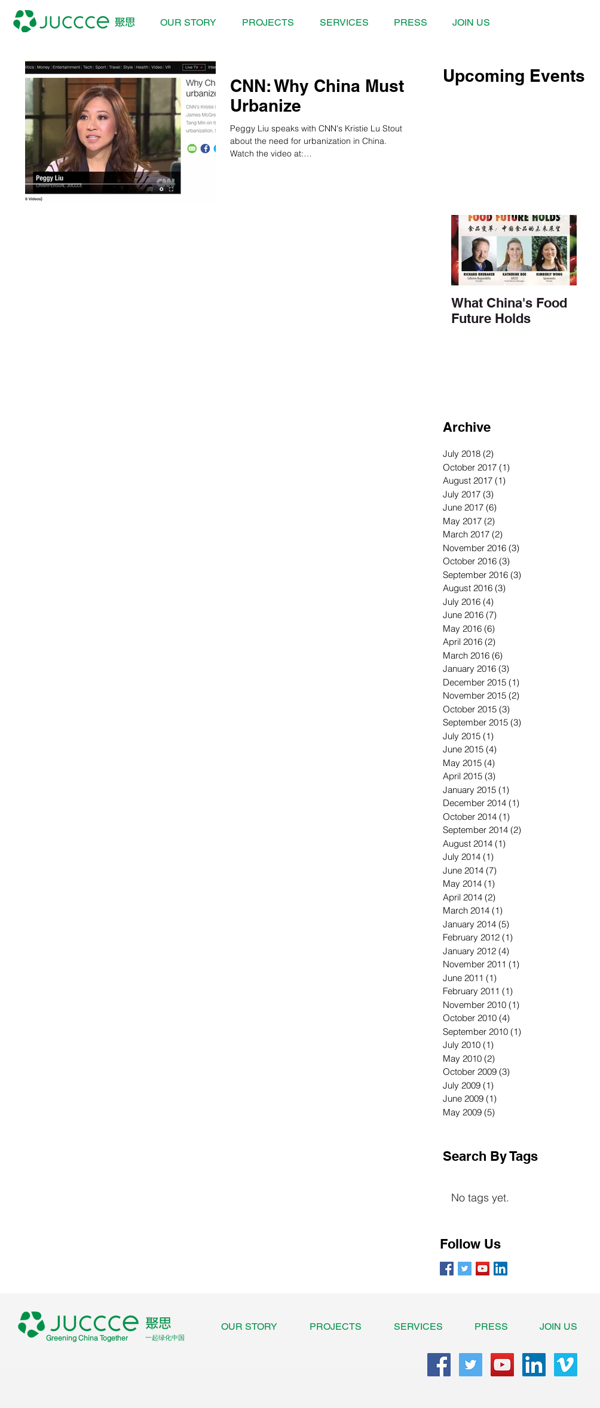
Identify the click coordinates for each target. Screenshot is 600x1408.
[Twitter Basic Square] (465, 1268)
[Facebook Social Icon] (439, 1364)
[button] (268, 23)
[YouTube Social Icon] (482, 1268)
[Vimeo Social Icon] (565, 1364)
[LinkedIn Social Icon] (500, 1268)
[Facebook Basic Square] (447, 1268)
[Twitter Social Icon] (470, 1364)
